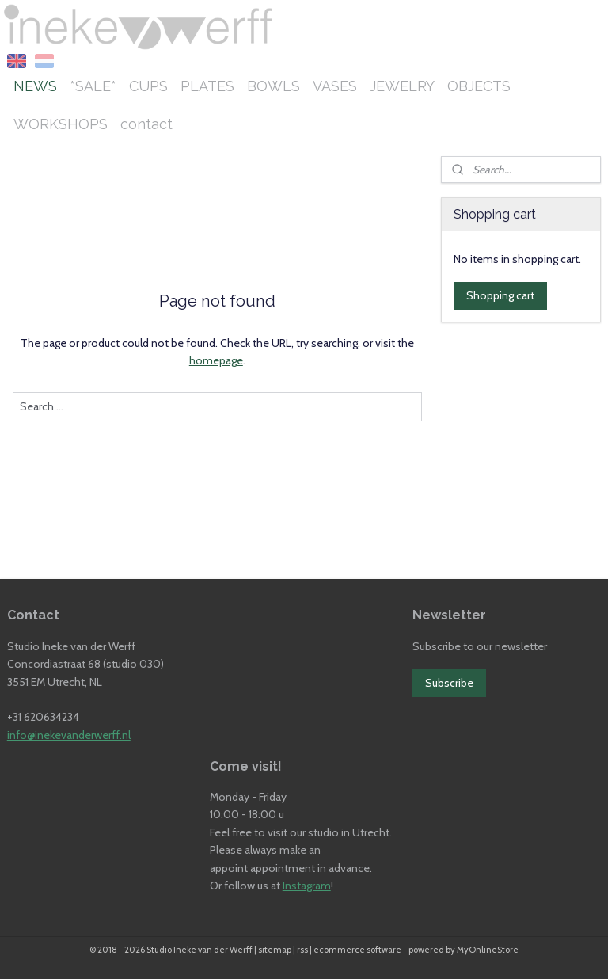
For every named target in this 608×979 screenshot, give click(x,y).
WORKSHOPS (60, 124)
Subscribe (449, 683)
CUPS (148, 86)
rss (302, 949)
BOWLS (273, 86)
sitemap (274, 949)
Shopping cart (500, 295)
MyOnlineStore (488, 949)
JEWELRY (402, 86)
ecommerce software (357, 949)
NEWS (35, 86)
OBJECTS (479, 86)
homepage (216, 360)
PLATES (207, 86)
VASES (335, 86)
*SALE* (93, 86)
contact (146, 124)
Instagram (307, 885)
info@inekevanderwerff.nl (69, 735)
